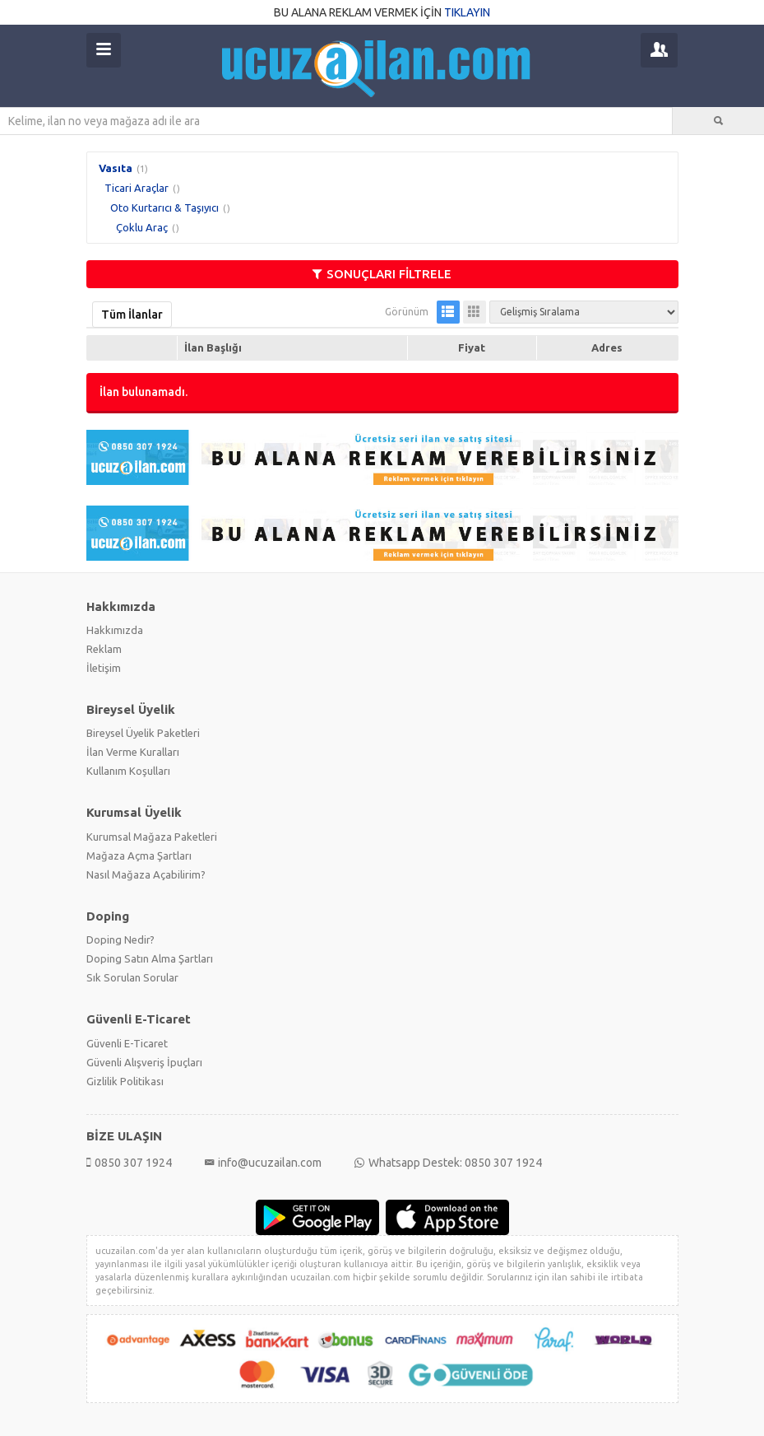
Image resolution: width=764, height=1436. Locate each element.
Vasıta (115, 168)
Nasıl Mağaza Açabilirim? (146, 874)
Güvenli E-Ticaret (127, 1043)
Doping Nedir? (120, 939)
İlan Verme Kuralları (132, 752)
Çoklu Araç (142, 227)
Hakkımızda (114, 630)
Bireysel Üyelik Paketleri (143, 733)
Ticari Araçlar (136, 187)
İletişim (103, 668)
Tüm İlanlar (132, 314)
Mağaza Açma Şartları (139, 855)
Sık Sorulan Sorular (132, 977)
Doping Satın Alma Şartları (149, 958)
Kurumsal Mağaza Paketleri (151, 836)
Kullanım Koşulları (128, 770)
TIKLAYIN (467, 12)
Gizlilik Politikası (125, 1081)
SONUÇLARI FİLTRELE (382, 274)
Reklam (104, 649)
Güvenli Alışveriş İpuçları (144, 1062)
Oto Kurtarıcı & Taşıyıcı (164, 207)
